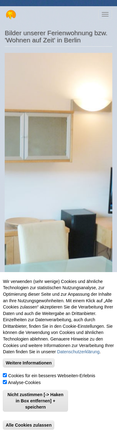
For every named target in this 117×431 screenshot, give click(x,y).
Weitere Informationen (29, 370)
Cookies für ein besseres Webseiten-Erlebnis (51, 383)
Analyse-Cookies (24, 390)
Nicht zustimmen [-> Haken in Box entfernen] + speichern (35, 408)
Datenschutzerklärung (78, 359)
